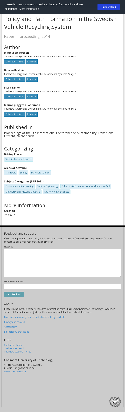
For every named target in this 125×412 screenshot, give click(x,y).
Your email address (14, 281)
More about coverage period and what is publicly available (34, 317)
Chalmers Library (13, 345)
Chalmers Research (14, 348)
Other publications (14, 61)
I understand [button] (109, 7)
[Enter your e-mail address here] (62, 286)
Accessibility (10, 326)
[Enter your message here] (62, 263)
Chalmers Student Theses (17, 351)
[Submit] (14, 294)
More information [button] (29, 8)
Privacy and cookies (14, 321)
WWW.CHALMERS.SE (15, 371)
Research (31, 61)
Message (8, 247)
